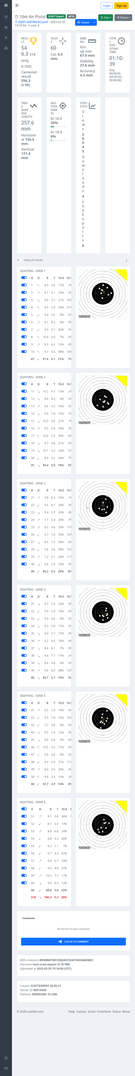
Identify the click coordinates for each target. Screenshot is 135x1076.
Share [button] (122, 18)
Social (91, 1071)
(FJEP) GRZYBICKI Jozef (31, 22)
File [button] (105, 18)
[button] (126, 261)
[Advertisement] (117, 114)
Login (107, 6)
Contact (81, 1071)
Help (72, 1071)
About (126, 1071)
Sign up (121, 6)
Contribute (104, 1071)
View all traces (33, 260)
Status (116, 1071)
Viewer (83, 22)
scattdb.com (35, 1071)
